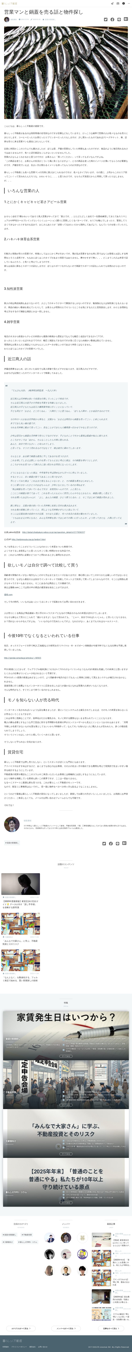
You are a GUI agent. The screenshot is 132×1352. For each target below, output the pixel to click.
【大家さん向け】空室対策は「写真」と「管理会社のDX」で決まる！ (90, 1144)
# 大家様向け (8, 1242)
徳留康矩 (14, 19)
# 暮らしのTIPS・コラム (27, 1242)
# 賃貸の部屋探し (12, 843)
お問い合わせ (42, 1347)
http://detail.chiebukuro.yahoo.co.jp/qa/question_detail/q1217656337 (53, 532)
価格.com (8, 594)
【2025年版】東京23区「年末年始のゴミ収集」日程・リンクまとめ (89, 1197)
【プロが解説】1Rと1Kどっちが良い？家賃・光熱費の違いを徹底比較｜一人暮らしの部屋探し (95, 1050)
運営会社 (32, 1347)
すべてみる (66, 1056)
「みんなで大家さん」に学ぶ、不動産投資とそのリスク (85, 1141)
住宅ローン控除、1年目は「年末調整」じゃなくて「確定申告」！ (89, 1092)
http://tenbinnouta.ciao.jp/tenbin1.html (29, 539)
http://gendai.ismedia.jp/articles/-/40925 (22, 658)
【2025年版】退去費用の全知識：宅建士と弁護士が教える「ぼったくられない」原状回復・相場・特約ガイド (95, 1045)
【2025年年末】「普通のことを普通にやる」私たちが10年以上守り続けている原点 (95, 1192)
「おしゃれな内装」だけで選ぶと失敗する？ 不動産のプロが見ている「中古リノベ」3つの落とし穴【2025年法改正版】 (96, 1096)
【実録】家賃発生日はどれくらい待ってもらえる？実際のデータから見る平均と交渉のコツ (96, 1040)
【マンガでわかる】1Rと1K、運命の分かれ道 (82, 1195)
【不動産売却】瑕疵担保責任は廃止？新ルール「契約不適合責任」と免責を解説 (94, 1100)
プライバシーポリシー (19, 1347)
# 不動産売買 (27, 1235)
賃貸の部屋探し (50, 19)
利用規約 (6, 1347)
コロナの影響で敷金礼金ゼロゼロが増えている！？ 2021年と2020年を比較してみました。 (96, 1148)
